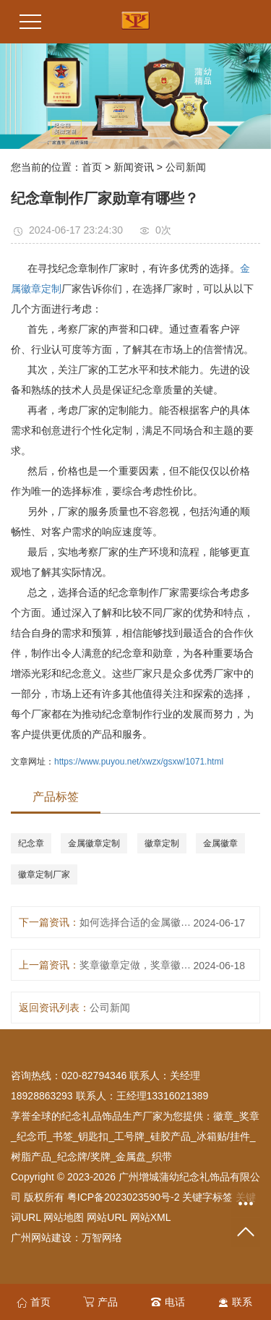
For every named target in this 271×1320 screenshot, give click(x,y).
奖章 (249, 1116)
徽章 (223, 1116)
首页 (92, 167)
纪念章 (31, 843)
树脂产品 (31, 1156)
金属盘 (131, 1156)
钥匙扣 (93, 1136)
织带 (162, 1156)
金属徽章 (220, 843)
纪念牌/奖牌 (84, 1156)
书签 (63, 1136)
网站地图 (63, 1217)
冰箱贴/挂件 (223, 1136)
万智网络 (102, 1237)
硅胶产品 (170, 1136)
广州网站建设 (41, 1237)
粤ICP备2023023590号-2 (123, 1197)
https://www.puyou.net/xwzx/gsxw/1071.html (138, 762)
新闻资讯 (133, 167)
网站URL (107, 1217)
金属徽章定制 (94, 843)
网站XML (150, 1217)
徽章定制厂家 (44, 874)
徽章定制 (162, 843)
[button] (73, 138)
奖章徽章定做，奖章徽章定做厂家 (138, 965)
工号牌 (129, 1136)
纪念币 (32, 1136)
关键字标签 (207, 1197)
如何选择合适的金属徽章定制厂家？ (138, 922)
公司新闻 (185, 167)
